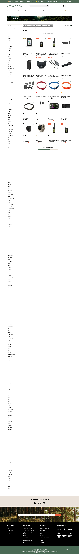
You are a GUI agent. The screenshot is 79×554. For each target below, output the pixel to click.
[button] (66, 6)
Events (8, 528)
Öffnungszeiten (26, 537)
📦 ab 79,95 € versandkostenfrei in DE (15, 1)
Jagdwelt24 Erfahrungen (27, 532)
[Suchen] (38, 6)
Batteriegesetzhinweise (44, 537)
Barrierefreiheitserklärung (44, 528)
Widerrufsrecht (43, 535)
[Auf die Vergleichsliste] (31, 38)
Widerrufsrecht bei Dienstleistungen (46, 538)
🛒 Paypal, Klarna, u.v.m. (66, 1)
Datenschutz (42, 530)
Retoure (24, 538)
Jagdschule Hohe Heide (27, 528)
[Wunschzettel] (63, 6)
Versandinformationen (37, 552)
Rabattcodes (25, 533)
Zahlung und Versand (44, 533)
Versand (45, 549)
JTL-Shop (70, 549)
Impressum (42, 542)
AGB (41, 532)
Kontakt (8, 533)
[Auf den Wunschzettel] (33, 38)
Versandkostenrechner (27, 540)
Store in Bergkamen (10, 532)
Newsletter (25, 542)
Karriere (24, 535)
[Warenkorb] (70, 6)
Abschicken (58, 514)
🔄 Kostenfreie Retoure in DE (52, 1)
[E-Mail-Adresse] (36, 515)
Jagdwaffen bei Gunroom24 (28, 530)
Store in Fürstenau (10, 530)
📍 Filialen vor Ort (29, 1)
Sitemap (41, 540)
